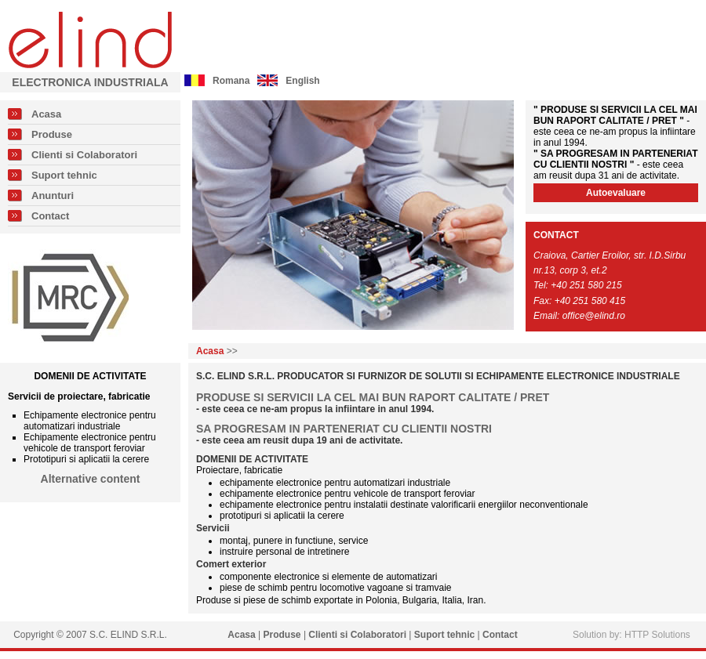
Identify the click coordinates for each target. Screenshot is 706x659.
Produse (51, 134)
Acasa (46, 114)
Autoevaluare (616, 192)
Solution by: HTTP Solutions (631, 634)
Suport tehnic (64, 175)
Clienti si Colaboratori (84, 155)
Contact (50, 216)
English (302, 80)
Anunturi (52, 195)
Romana (231, 80)
